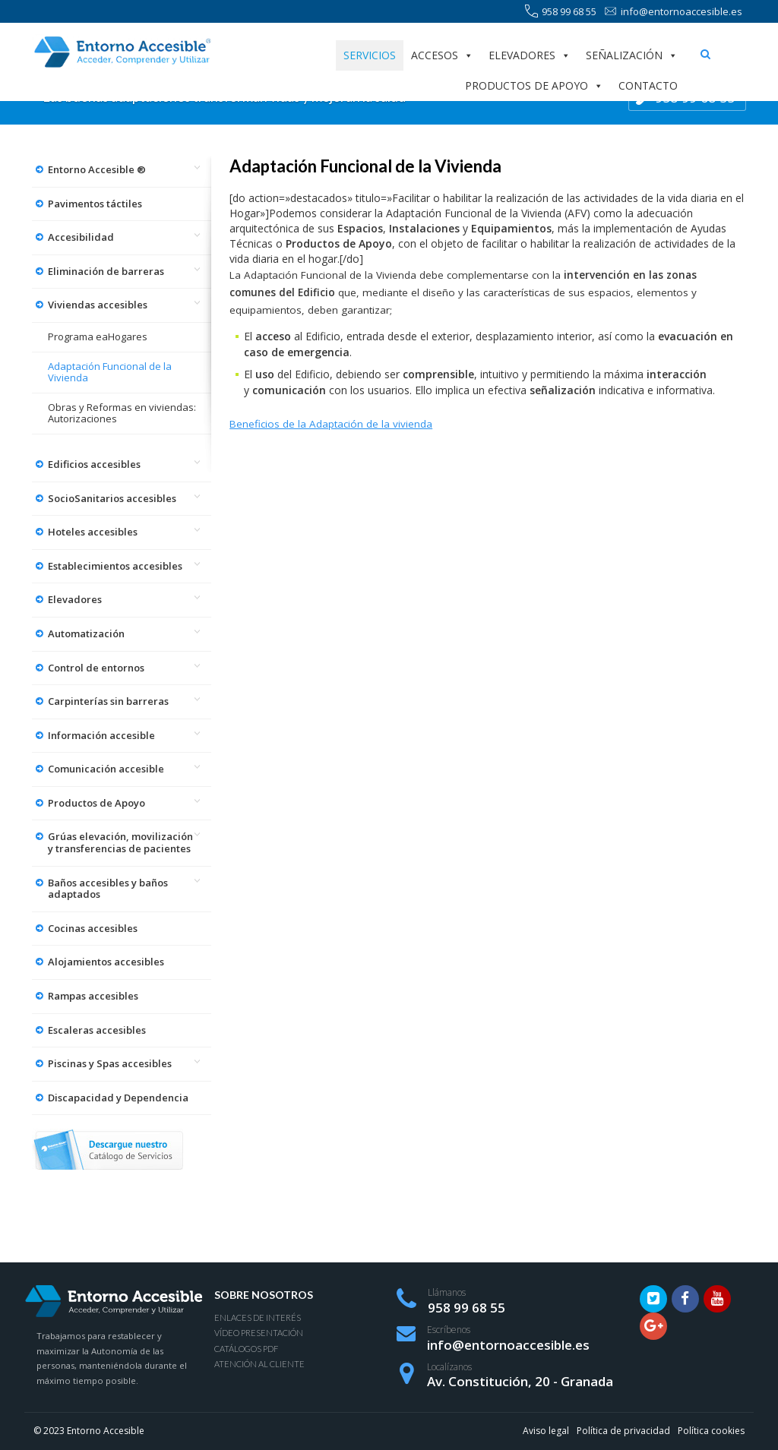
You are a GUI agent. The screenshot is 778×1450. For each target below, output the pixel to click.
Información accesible (101, 735)
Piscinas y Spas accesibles (110, 1063)
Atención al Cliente (259, 1364)
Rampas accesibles (93, 996)
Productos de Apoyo (96, 803)
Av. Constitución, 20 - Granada (520, 1381)
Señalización (632, 55)
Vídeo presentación (258, 1333)
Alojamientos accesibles (106, 961)
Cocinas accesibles (93, 928)
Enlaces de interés (257, 1317)
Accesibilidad (81, 237)
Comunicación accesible (106, 769)
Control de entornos (96, 667)
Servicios (369, 55)
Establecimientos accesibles (115, 566)
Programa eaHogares (97, 336)
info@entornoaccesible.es (673, 12)
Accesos (442, 55)
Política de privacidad (623, 1430)
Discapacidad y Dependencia (118, 1097)
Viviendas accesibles (97, 304)
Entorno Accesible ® (97, 169)
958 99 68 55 (560, 12)
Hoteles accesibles (93, 532)
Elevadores (530, 55)
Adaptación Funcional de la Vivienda (110, 372)
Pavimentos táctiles (95, 203)
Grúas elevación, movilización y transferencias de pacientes (120, 842)
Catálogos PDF (246, 1349)
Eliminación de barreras (106, 271)
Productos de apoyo (534, 86)
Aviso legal (546, 1430)
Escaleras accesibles (97, 1030)
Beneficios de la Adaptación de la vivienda (330, 424)
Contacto (648, 85)
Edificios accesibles (94, 464)
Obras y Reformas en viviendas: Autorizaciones (122, 413)
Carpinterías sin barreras (108, 701)
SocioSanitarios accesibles (112, 498)
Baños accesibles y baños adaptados (108, 889)
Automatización (86, 633)
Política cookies (711, 1430)
